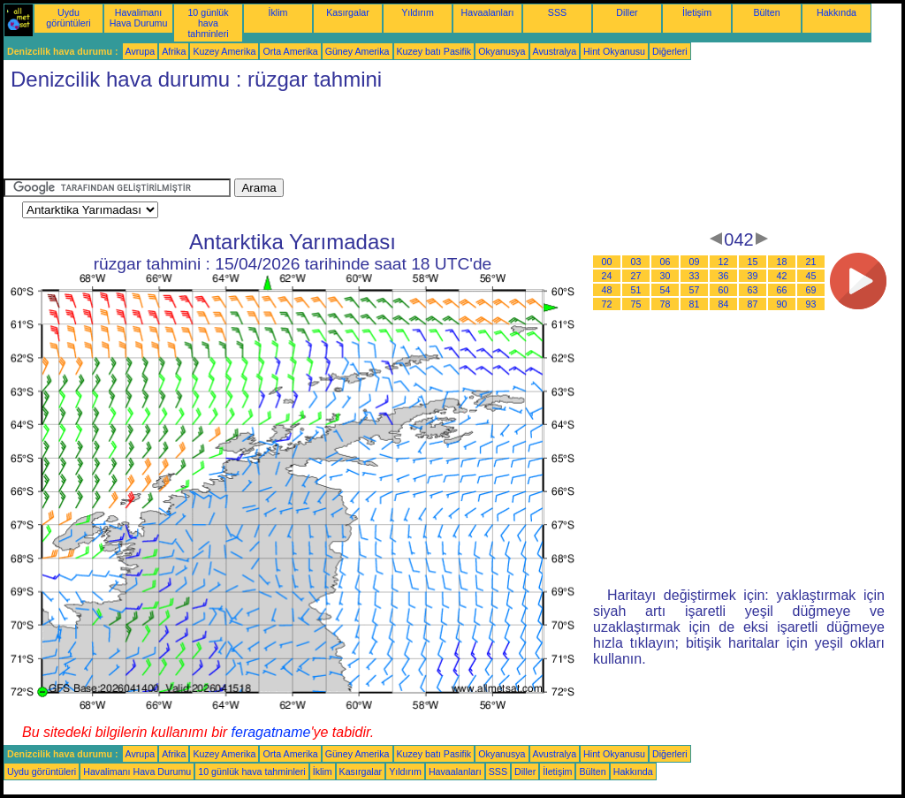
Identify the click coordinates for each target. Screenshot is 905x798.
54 (665, 290)
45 (811, 275)
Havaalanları (487, 12)
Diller (626, 12)
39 (753, 275)
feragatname (271, 732)
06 (665, 261)
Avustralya (555, 51)
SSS (557, 12)
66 (782, 290)
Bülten (766, 12)
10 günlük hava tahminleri (207, 23)
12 (724, 261)
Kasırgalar (347, 12)
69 (811, 290)
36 (724, 275)
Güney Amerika (357, 51)
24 (607, 275)
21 (811, 261)
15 (753, 261)
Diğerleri (670, 51)
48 (607, 290)
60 (724, 290)
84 (724, 304)
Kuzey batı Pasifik (434, 51)
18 (782, 261)
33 (694, 275)
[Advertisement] (325, 139)
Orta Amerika (289, 51)
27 (636, 275)
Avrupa (140, 51)
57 (694, 290)
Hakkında (836, 12)
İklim (278, 12)
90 (782, 304)
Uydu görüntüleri (68, 17)
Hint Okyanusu (614, 51)
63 (753, 290)
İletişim (696, 12)
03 (636, 261)
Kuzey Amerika (224, 51)
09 (694, 261)
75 (636, 304)
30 (665, 275)
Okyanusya (501, 51)
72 (607, 304)
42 (782, 275)
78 (665, 304)
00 (607, 261)
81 (694, 304)
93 (811, 304)
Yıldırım (417, 12)
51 (636, 290)
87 (753, 304)
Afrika (174, 51)
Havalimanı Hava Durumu (139, 17)
